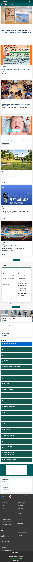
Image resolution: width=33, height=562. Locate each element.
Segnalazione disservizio (22, 533)
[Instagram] (28, 498)
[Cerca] (31, 4)
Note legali (3, 548)
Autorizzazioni (4, 526)
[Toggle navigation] (1, 4)
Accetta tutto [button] (13, 558)
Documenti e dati (4, 511)
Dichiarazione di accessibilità (6, 550)
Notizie (4, 28)
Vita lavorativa (20, 505)
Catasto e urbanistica (21, 510)
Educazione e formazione (6, 518)
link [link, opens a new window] (25, 556)
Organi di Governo (4, 502)
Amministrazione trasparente (6, 545)
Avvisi (19, 521)
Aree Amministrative (5, 503)
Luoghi (19, 525)
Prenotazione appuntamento (22, 532)
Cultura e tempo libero (21, 503)
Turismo (19, 511)
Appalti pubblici (20, 508)
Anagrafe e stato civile (21, 502)
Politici (3, 508)
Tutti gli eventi (16, 307)
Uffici (3, 505)
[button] (16, 560)
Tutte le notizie (16, 260)
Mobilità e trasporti (21, 513)
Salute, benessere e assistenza (6, 524)
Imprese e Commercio (21, 507)
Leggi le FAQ (20, 535)
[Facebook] (26, 498)
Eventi (19, 527)
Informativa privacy (5, 547)
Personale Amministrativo (6, 510)
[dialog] (16, 556)
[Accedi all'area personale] (29, 1)
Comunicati (4, 66)
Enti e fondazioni (4, 507)
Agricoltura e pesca (5, 527)
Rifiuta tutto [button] (20, 558)
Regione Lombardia (4, 1)
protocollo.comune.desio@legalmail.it (8, 540)
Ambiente (3, 522)
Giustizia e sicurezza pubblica (6, 519)
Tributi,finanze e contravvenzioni (7, 521)
